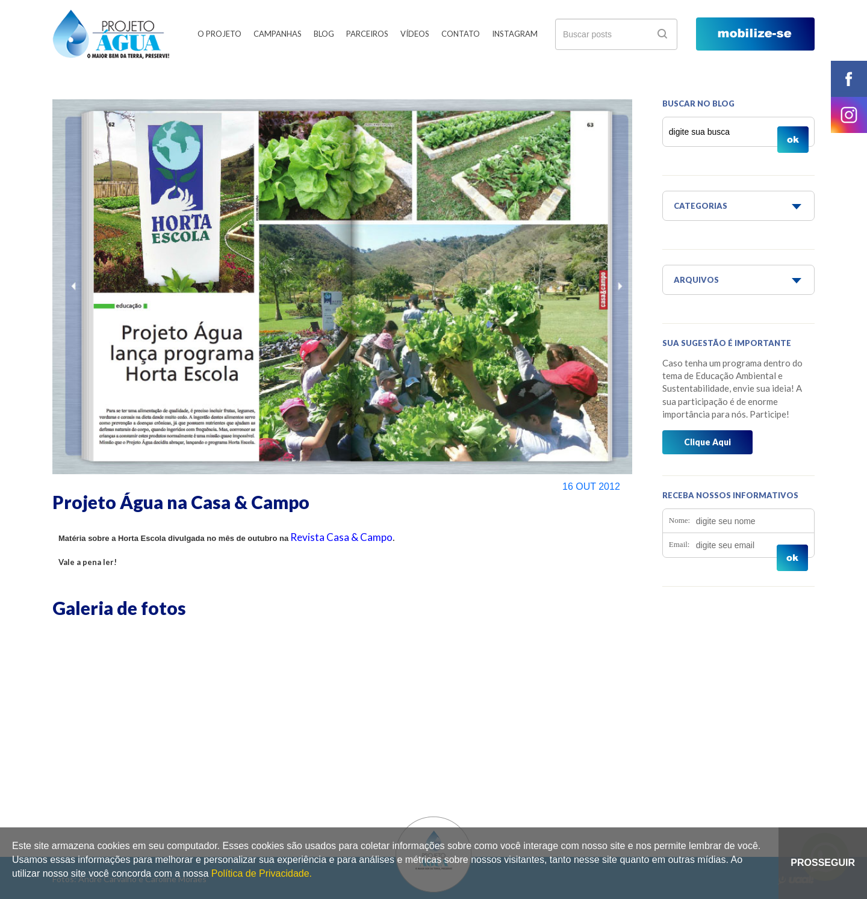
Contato (460, 34)
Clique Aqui (707, 442)
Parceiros (367, 34)
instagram (849, 115)
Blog (324, 34)
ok (662, 34)
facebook (849, 79)
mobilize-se (755, 34)
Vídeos (414, 34)
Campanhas (277, 34)
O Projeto (219, 34)
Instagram (515, 34)
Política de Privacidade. (261, 873)
